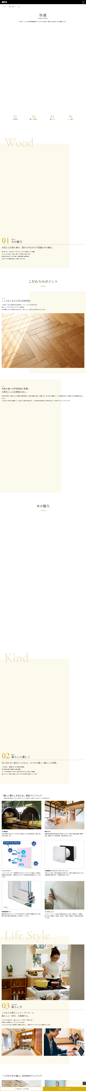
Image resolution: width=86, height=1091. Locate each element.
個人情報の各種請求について (9, 1077)
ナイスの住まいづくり (8, 1023)
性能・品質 (11, 7)
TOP (4, 7)
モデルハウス (6, 1027)
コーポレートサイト (7, 1081)
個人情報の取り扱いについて (9, 1073)
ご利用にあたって (7, 1070)
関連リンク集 (6, 1049)
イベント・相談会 (7, 1044)
